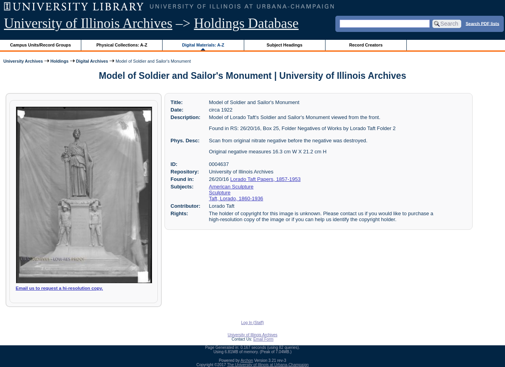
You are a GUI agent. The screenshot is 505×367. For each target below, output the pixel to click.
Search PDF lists (482, 23)
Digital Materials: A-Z (203, 45)
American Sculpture (231, 187)
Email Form (263, 339)
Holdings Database (246, 23)
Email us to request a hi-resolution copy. (59, 288)
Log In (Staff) (252, 322)
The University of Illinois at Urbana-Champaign (268, 365)
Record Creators (366, 45)
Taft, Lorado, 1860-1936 (236, 198)
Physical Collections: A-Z (121, 45)
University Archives (23, 61)
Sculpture (220, 193)
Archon (247, 360)
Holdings (59, 61)
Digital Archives (92, 61)
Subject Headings (285, 45)
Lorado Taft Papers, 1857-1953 (265, 179)
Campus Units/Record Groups (40, 45)
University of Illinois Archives (88, 23)
